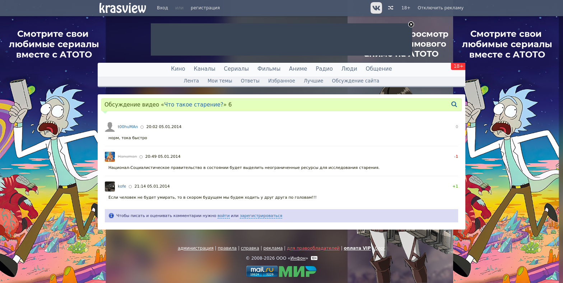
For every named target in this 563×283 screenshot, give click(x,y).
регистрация (205, 7)
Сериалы (236, 69)
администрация (196, 248)
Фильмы (268, 69)
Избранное (281, 81)
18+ (405, 7)
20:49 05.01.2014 (163, 156)
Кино (178, 69)
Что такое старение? (193, 105)
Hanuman (127, 156)
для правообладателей (313, 248)
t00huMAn (128, 126)
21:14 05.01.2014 (152, 186)
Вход (162, 7)
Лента (191, 81)
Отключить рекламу (441, 7)
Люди (349, 69)
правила (227, 248)
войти (224, 215)
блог (380, 248)
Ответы (250, 81)
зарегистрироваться (261, 215)
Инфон (298, 258)
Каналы (204, 69)
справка (250, 248)
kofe (122, 186)
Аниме (298, 69)
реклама (273, 248)
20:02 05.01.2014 (163, 126)
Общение (379, 69)
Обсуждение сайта (356, 81)
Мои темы (220, 81)
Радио (324, 69)
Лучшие (313, 81)
